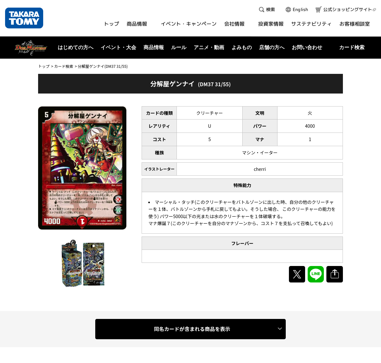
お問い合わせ (307, 47)
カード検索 (63, 66)
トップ (44, 66)
